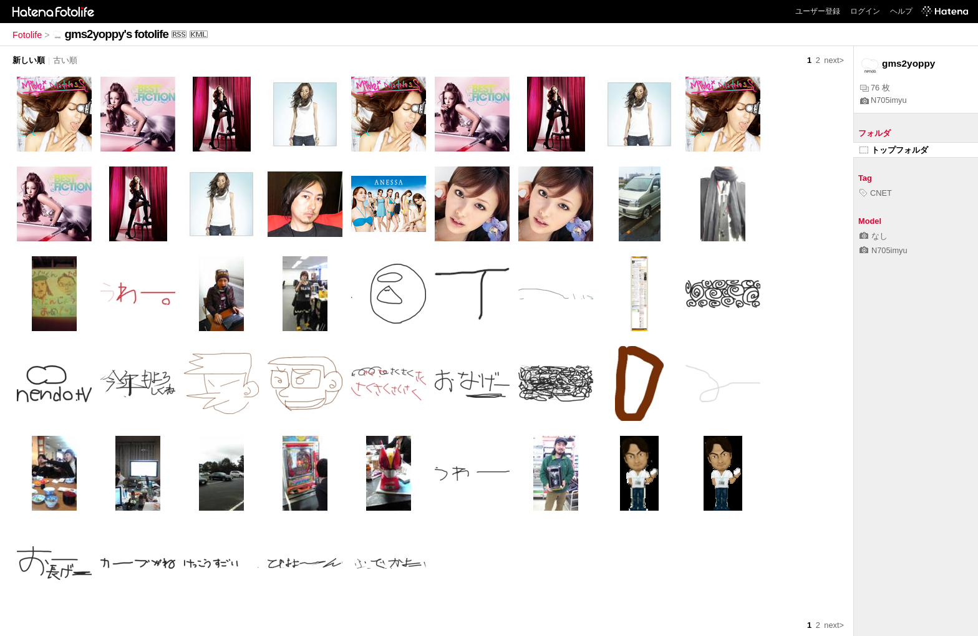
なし (873, 236)
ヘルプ (901, 11)
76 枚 (875, 87)
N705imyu (883, 100)
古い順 (65, 60)
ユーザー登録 (817, 11)
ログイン (865, 11)
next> (834, 60)
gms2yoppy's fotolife (116, 34)
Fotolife (27, 35)
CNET (875, 193)
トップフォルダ (893, 150)
